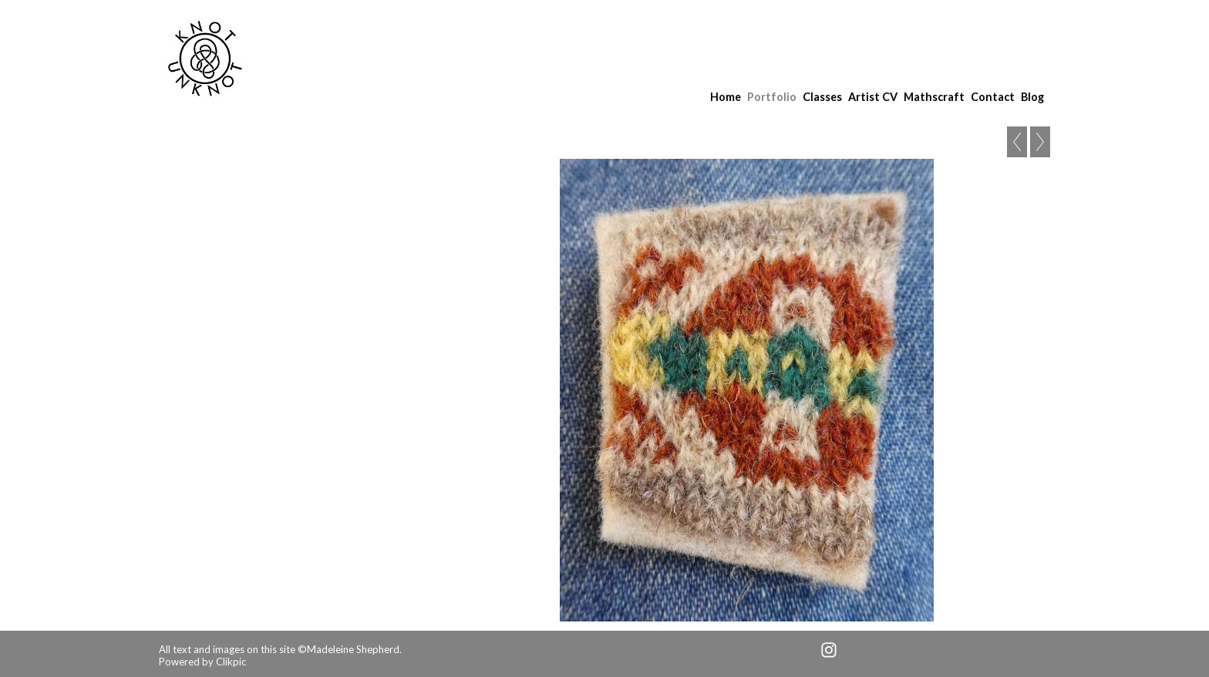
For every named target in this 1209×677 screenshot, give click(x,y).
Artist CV (872, 96)
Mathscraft (934, 96)
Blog (1032, 96)
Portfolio (771, 96)
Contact (993, 96)
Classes (822, 96)
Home (725, 96)
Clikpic (231, 661)
